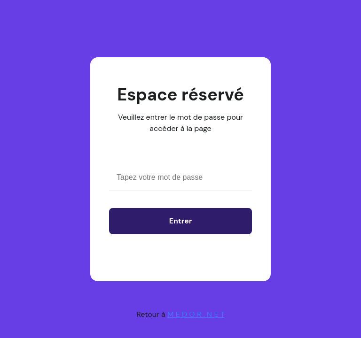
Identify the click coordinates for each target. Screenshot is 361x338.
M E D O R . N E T (196, 314)
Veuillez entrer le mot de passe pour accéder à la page (180, 122)
